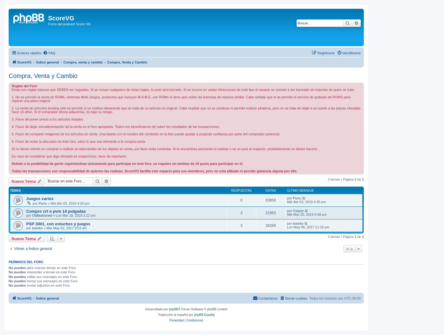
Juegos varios (40, 198)
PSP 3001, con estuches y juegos (58, 224)
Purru (43, 203)
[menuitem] (49, 53)
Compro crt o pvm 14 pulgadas (56, 211)
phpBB (173, 309)
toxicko (37, 228)
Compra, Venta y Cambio (43, 75)
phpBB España (204, 315)
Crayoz (298, 211)
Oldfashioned (42, 215)
